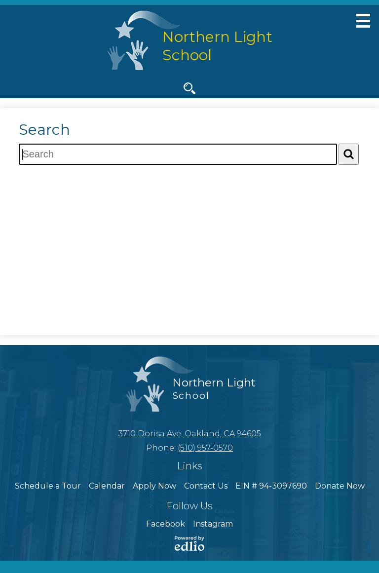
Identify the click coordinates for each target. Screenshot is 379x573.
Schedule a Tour (48, 486)
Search (189, 90)
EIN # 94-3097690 (271, 486)
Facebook (165, 524)
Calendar (107, 486)
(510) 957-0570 (205, 448)
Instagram (213, 524)
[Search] (349, 154)
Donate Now (340, 486)
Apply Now (154, 486)
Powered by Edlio (189, 543)
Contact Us (205, 486)
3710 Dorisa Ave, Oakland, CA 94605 (189, 433)
